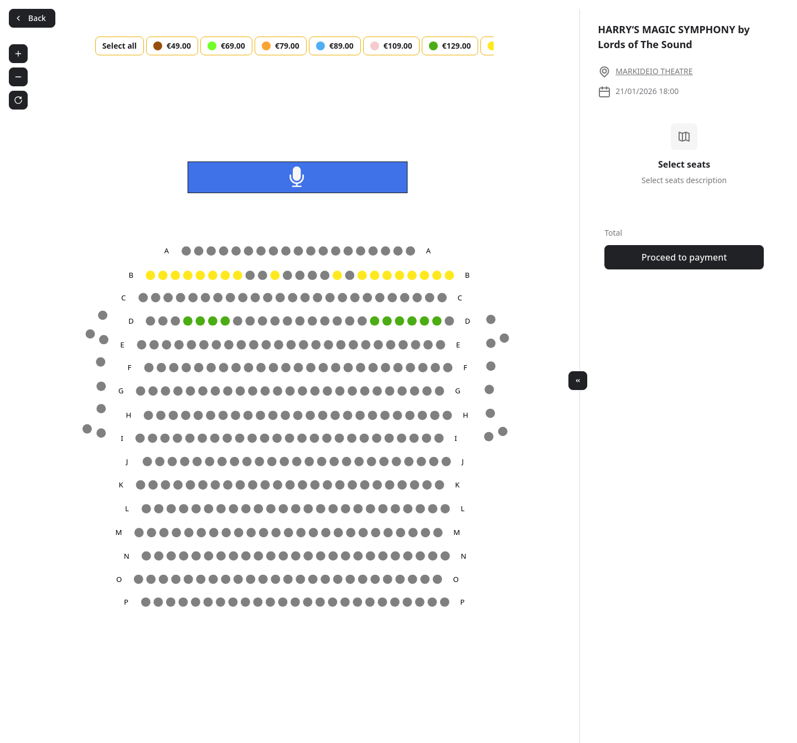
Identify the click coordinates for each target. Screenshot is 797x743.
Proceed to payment (684, 257)
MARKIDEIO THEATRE (653, 71)
